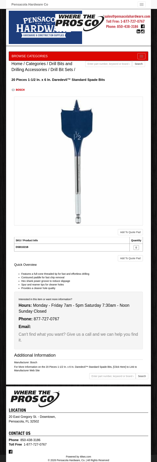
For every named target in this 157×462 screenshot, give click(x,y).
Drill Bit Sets (61, 69)
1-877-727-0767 (133, 21)
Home (16, 63)
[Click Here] (119, 366)
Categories (36, 63)
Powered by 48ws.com (78, 456)
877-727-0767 (46, 319)
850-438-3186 (127, 26)
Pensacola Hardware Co (29, 4)
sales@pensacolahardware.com (127, 16)
